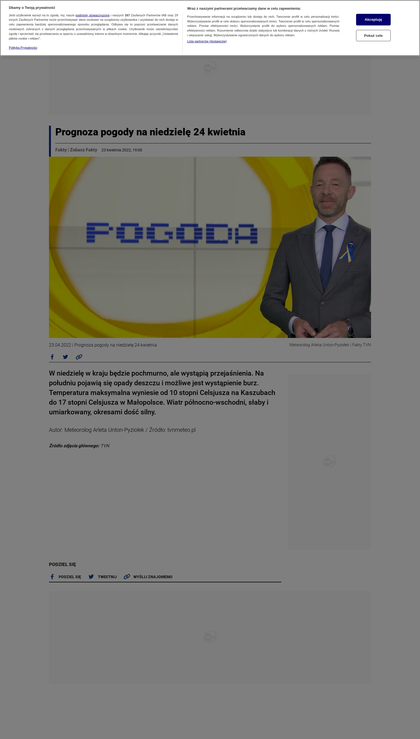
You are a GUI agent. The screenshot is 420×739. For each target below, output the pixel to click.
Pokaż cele (373, 35)
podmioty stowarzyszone (93, 15)
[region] (210, 28)
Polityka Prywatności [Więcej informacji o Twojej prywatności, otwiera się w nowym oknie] (23, 47)
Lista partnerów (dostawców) (207, 41)
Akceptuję (373, 19)
